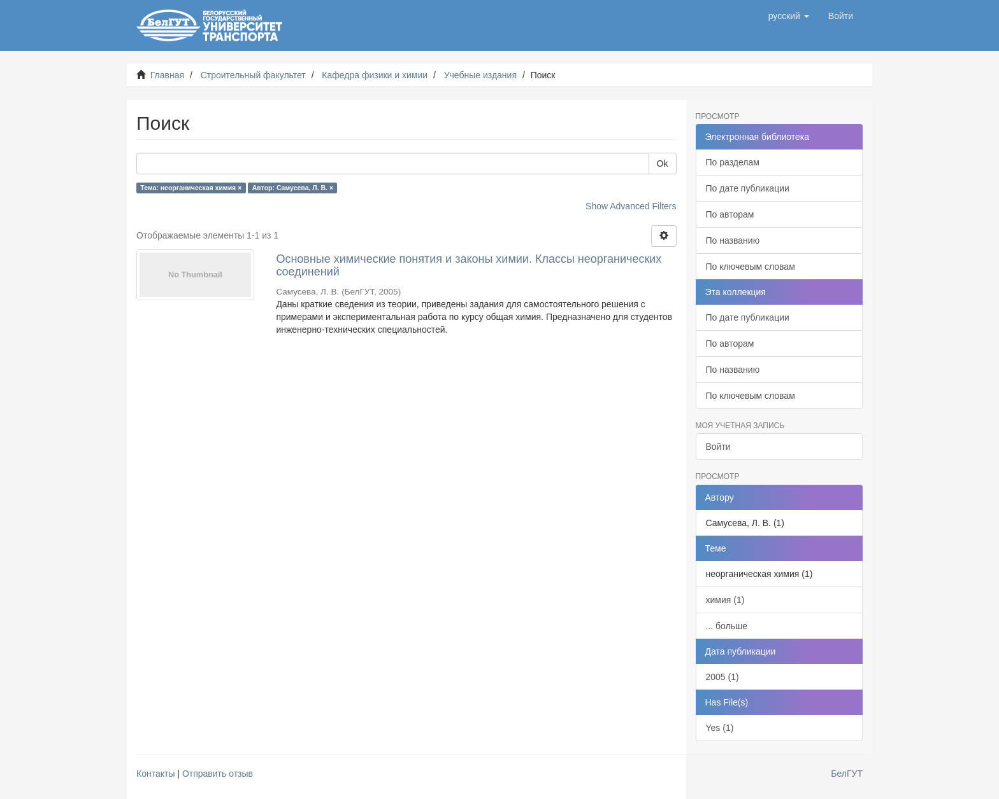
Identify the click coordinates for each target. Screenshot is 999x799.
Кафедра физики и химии (375, 75)
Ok (662, 163)
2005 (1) (722, 677)
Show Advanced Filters (631, 206)
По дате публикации (747, 188)
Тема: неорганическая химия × (190, 187)
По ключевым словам (750, 266)
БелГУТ (847, 773)
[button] (789, 16)
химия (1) (725, 600)
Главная (167, 75)
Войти (718, 446)
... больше (727, 626)
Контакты (155, 773)
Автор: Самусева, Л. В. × (292, 187)
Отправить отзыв (217, 773)
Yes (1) (720, 728)
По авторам (730, 214)
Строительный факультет (253, 75)
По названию (733, 240)
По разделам (732, 162)
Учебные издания (480, 75)
